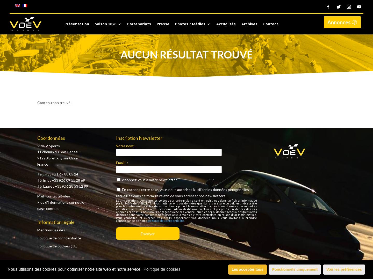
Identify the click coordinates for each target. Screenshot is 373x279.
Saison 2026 (105, 24)
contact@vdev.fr (59, 196)
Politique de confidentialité (59, 238)
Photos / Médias (190, 24)
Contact (270, 24)
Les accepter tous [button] (247, 269)
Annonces (338, 22)
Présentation (76, 24)
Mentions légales (51, 230)
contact (52, 208)
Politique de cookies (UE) (57, 246)
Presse (163, 24)
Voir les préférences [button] (344, 269)
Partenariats (139, 24)
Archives (249, 24)
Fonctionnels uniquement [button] (295, 269)
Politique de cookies (162, 269)
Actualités (226, 24)
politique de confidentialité (166, 220)
